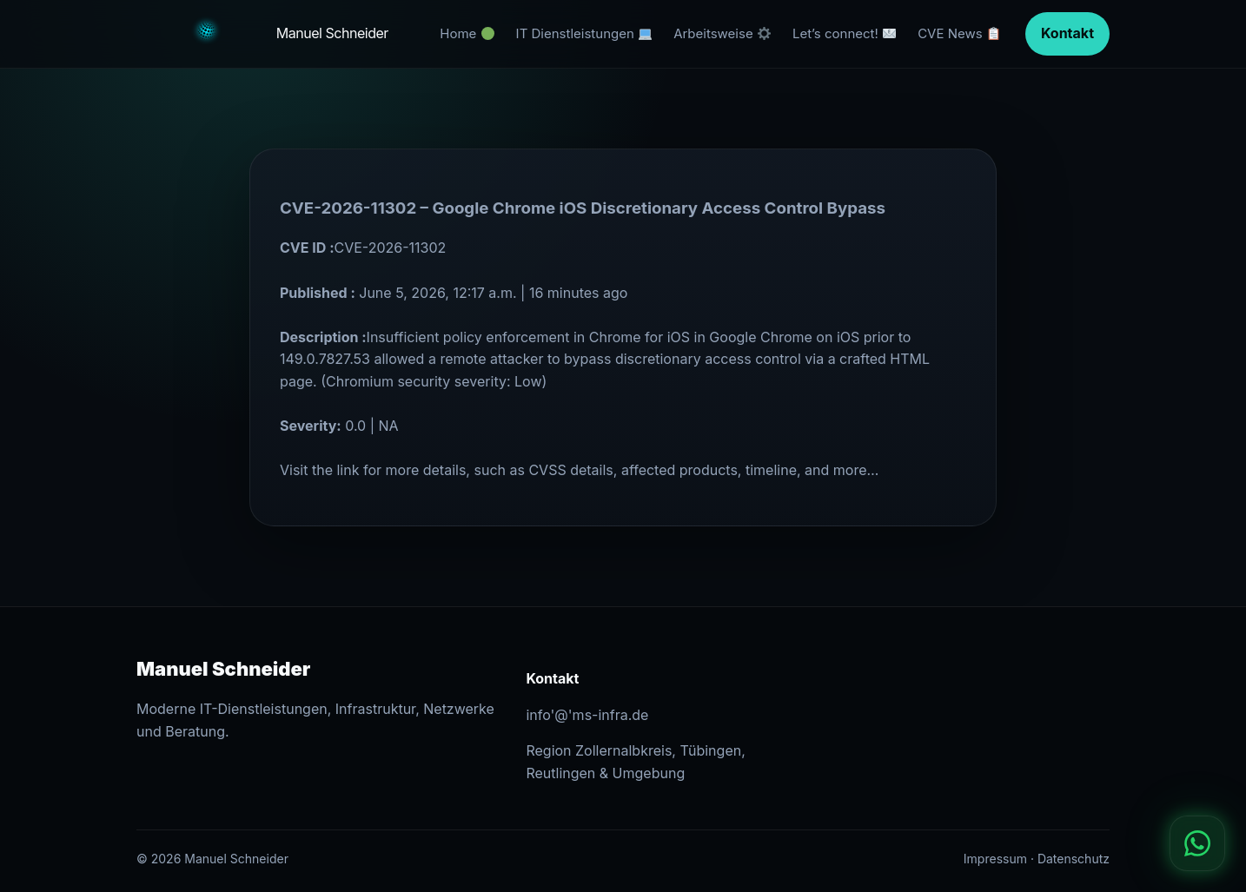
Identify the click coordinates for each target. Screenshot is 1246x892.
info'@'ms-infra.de (587, 715)
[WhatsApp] (1197, 843)
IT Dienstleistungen (584, 33)
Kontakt (1067, 33)
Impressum (995, 858)
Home (467, 33)
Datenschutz (1073, 858)
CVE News (959, 33)
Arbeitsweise (722, 33)
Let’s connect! (844, 33)
